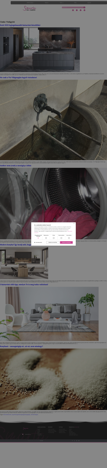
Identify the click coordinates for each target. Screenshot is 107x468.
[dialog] (53, 234)
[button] (38, 242)
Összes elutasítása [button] (53, 242)
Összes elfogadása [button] (66, 242)
